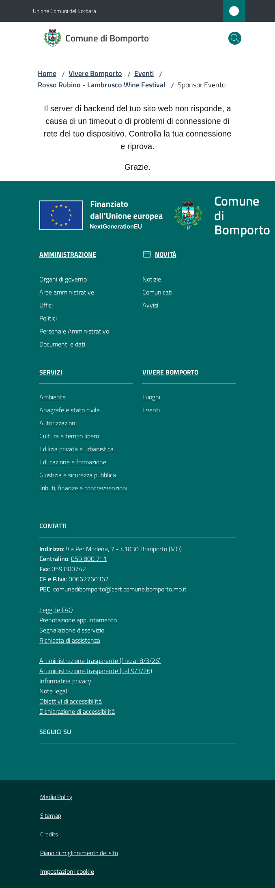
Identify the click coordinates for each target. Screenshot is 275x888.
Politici (48, 318)
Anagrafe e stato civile (69, 410)
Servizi (50, 372)
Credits (49, 834)
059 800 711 (89, 558)
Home (47, 73)
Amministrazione (67, 254)
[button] (235, 38)
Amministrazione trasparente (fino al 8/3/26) (100, 660)
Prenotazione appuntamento (78, 620)
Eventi (144, 73)
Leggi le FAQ (56, 610)
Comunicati (157, 292)
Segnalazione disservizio (71, 630)
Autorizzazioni (58, 423)
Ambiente (52, 397)
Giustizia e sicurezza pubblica (77, 475)
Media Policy (56, 796)
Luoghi (151, 397)
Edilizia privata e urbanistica (76, 449)
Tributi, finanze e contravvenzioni (83, 488)
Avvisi (150, 305)
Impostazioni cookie (67, 871)
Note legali (54, 691)
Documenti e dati (62, 344)
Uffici (46, 305)
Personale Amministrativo (74, 331)
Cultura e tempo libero (69, 436)
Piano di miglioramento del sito (79, 853)
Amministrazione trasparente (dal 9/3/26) (95, 671)
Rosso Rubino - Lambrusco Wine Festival (101, 84)
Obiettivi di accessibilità (70, 701)
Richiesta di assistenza (69, 640)
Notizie (151, 279)
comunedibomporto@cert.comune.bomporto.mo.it (120, 589)
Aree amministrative (66, 292)
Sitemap (50, 815)
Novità (165, 254)
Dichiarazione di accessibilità (77, 711)
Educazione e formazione (72, 462)
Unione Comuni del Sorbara (64, 10)
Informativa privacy (65, 681)
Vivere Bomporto (95, 73)
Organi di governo (63, 279)
